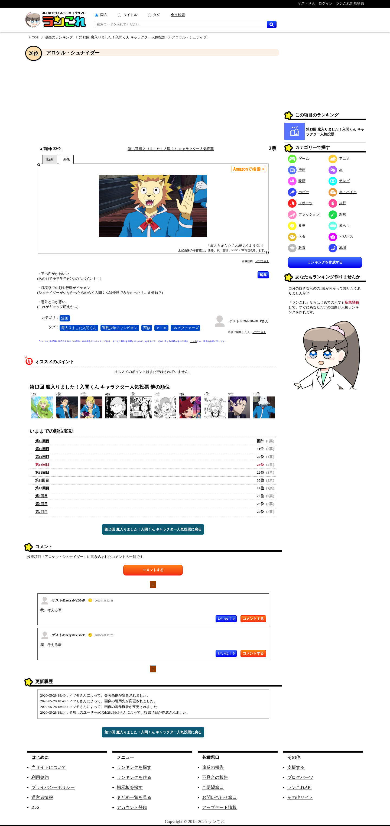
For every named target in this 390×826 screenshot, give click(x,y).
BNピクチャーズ (186, 328)
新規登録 (352, 302)
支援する (296, 767)
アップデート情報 (219, 807)
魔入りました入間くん (78, 328)
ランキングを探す (134, 767)
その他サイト (300, 797)
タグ (156, 15)
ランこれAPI (299, 787)
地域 (337, 248)
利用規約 (40, 777)
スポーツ (300, 203)
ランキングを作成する (325, 262)
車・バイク (343, 192)
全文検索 (178, 15)
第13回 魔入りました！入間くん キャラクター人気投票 (122, 37)
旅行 (337, 203)
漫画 (64, 318)
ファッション (304, 214)
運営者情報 (42, 797)
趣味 (337, 214)
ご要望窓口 (213, 787)
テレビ (339, 181)
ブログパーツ (300, 777)
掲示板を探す (130, 787)
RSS (35, 807)
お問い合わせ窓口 (219, 797)
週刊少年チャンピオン (119, 328)
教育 (297, 248)
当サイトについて (48, 767)
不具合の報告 (215, 777)
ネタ (297, 237)
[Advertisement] (153, 101)
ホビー (298, 192)
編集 (263, 275)
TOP (35, 37)
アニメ (161, 328)
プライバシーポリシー (53, 787)
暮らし (339, 225)
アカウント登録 (132, 807)
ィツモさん (262, 261)
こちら (193, 341)
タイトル (130, 15)
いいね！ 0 (226, 619)
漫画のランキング (59, 37)
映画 (297, 181)
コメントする (153, 570)
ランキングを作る (134, 777)
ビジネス (341, 237)
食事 (297, 225)
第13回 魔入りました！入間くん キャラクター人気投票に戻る (153, 529)
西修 (146, 328)
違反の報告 (213, 767)
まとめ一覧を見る (134, 797)
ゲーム (298, 159)
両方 (103, 15)
